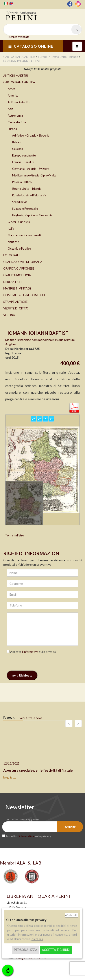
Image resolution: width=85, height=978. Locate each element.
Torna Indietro (14, 535)
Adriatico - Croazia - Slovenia (31, 135)
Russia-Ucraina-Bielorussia (29, 195)
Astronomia (15, 115)
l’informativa (30, 651)
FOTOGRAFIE (12, 255)
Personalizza (25, 950)
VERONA (9, 315)
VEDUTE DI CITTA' (15, 308)
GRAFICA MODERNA (17, 275)
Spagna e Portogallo (25, 208)
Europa (12, 129)
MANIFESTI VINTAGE (17, 288)
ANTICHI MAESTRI (15, 75)
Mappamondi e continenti (24, 235)
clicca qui (37, 939)
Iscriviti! (70, 827)
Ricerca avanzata (19, 37)
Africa (11, 89)
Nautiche (13, 242)
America (13, 95)
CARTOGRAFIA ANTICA (19, 82)
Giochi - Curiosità (19, 222)
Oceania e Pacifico (19, 248)
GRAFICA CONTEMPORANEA (22, 262)
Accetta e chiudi (56, 950)
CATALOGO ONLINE (30, 46)
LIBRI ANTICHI (12, 282)
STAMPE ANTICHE (15, 301)
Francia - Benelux (23, 162)
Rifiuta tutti (71, 915)
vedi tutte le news (31, 718)
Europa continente (24, 155)
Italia (11, 228)
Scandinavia (19, 202)
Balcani (16, 142)
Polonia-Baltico (22, 182)
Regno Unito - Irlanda (26, 188)
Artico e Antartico (19, 102)
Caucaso (17, 149)
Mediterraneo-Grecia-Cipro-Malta (34, 175)
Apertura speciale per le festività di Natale (38, 770)
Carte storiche (17, 122)
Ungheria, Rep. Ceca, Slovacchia (32, 215)
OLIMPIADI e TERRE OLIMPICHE (24, 295)
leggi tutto (10, 777)
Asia (10, 109)
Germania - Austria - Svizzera (30, 168)
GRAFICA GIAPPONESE (18, 268)
